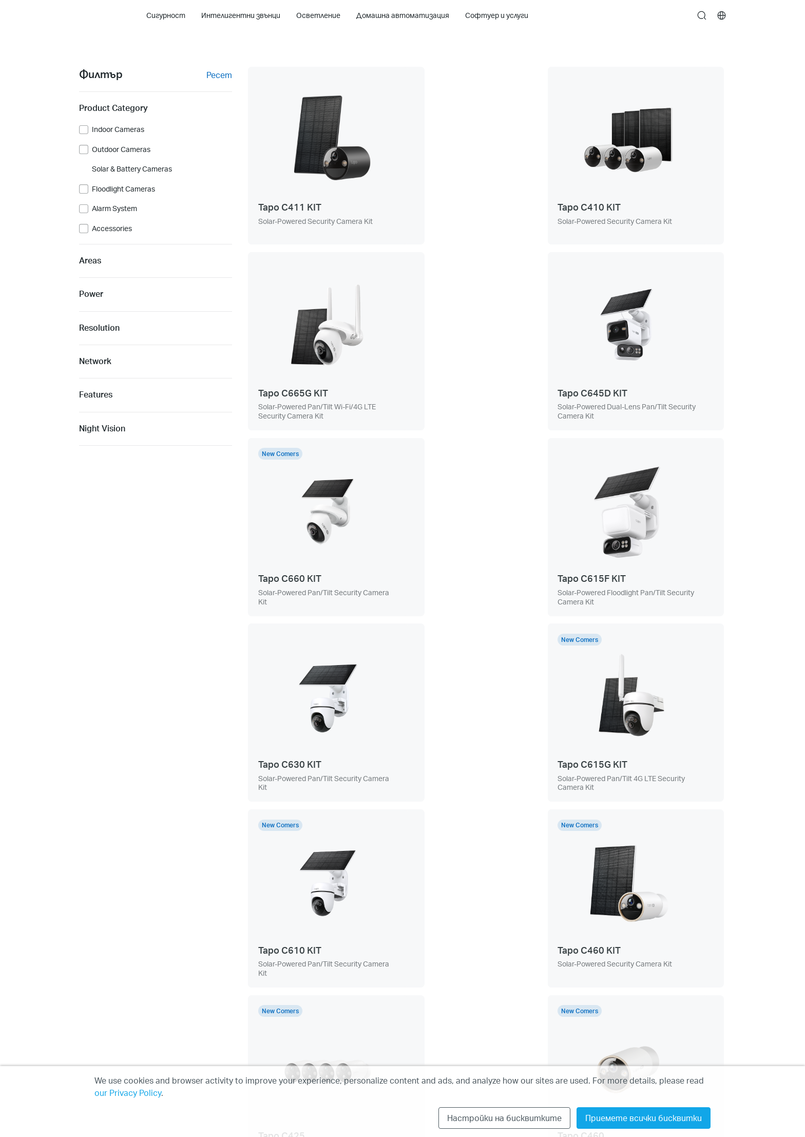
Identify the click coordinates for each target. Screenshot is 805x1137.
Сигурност (98, 950)
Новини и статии (368, 970)
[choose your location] (721, 15)
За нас (349, 950)
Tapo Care (95, 1048)
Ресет (219, 75)
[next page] (529, 846)
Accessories (112, 228)
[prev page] (443, 846)
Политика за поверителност (648, 950)
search (701, 16)
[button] (478, 957)
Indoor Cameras (118, 129)
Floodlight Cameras (123, 189)
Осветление (101, 1009)
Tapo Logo (99, 15)
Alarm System (114, 208)
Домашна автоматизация (125, 1029)
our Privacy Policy (127, 1092)
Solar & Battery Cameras (132, 169)
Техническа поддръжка (247, 950)
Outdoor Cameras (121, 149)
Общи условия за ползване (642, 970)
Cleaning (93, 990)
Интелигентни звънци (118, 970)
